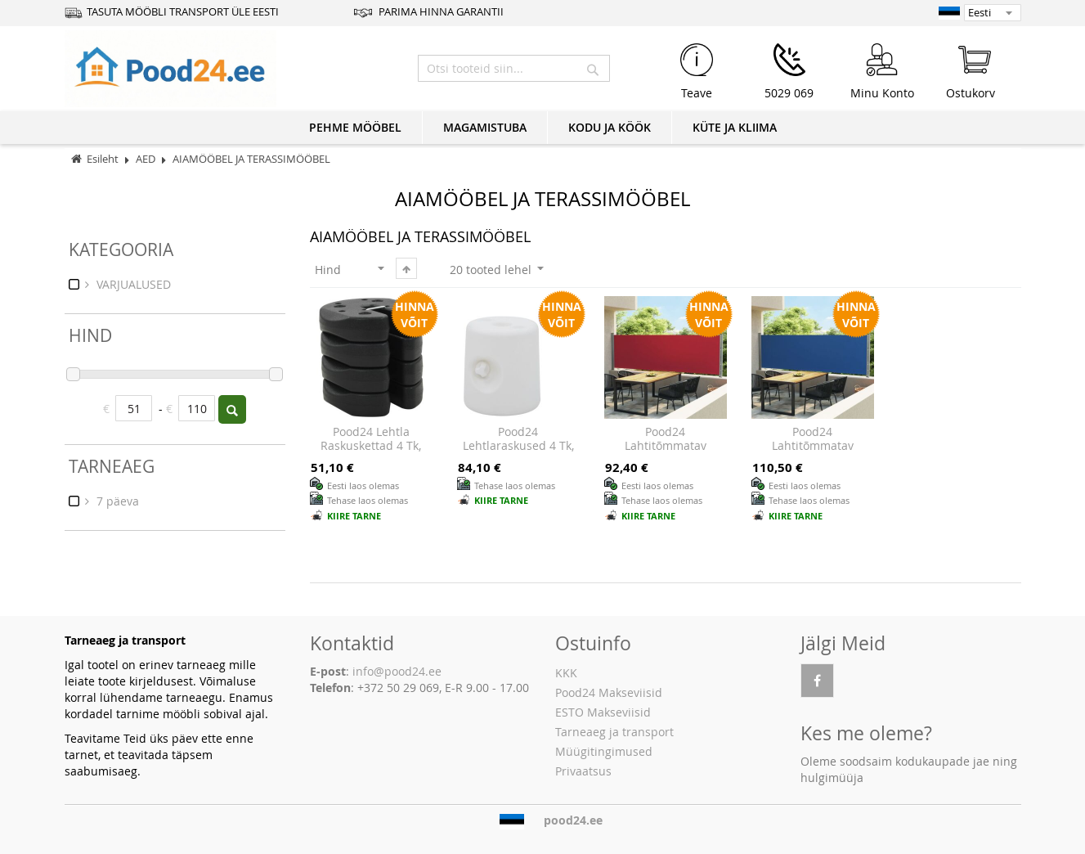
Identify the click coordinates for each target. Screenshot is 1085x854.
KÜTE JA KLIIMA (735, 127)
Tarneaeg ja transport (614, 731)
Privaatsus (583, 771)
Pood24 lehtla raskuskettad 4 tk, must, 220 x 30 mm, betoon (371, 453)
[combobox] (514, 68)
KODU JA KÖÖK (609, 127)
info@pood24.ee (397, 671)
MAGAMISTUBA (485, 127)
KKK (566, 673)
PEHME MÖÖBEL (355, 127)
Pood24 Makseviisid (608, 692)
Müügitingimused (603, 751)
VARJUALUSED (132, 284)
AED (147, 159)
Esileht (102, 159)
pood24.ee (573, 820)
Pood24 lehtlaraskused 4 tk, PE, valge (518, 446)
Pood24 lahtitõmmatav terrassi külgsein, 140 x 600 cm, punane (665, 453)
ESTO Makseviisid (603, 712)
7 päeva (116, 501)
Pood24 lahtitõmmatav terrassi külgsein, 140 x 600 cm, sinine (812, 453)
